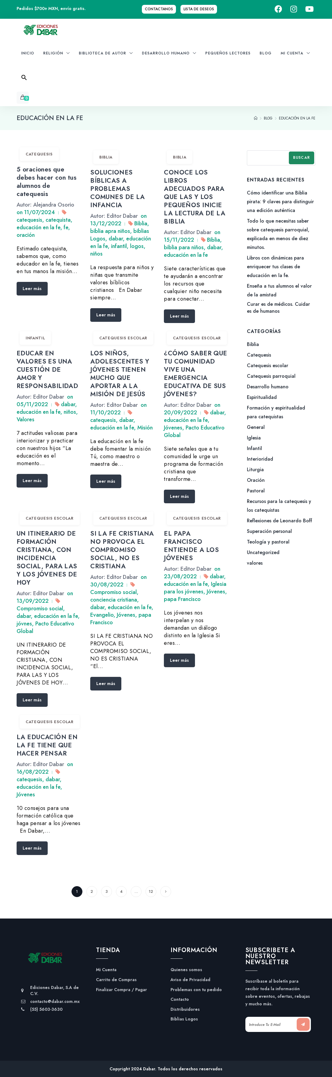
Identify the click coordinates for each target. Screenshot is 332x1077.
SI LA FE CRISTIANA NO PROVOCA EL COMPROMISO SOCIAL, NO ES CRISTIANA (122, 550)
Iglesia (254, 437)
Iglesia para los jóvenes (195, 588)
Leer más (32, 289)
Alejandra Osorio (53, 205)
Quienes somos (186, 970)
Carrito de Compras (116, 980)
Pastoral (256, 490)
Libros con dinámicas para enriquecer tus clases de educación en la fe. (275, 266)
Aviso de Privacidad (190, 980)
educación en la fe (38, 227)
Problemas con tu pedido (196, 990)
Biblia (106, 157)
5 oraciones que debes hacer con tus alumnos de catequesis (46, 181)
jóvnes (24, 624)
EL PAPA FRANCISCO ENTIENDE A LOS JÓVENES (191, 546)
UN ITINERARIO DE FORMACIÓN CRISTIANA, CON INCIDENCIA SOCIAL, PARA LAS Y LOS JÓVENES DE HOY (47, 558)
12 (151, 891)
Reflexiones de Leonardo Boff (279, 520)
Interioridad (260, 458)
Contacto (180, 999)
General (256, 427)
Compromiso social (40, 608)
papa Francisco (182, 599)
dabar (116, 239)
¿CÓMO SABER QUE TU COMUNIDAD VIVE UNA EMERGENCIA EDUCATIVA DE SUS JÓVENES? (195, 374)
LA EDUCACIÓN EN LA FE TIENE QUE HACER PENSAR (47, 745)
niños (96, 254)
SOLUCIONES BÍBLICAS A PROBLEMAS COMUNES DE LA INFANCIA (117, 189)
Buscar (301, 157)
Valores (25, 419)
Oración (256, 480)
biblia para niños (184, 247)
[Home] (255, 118)
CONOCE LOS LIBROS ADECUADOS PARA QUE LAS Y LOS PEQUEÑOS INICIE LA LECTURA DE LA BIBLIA (194, 197)
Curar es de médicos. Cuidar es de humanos (278, 307)
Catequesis (39, 154)
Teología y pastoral (268, 541)
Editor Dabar (122, 216)
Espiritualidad (262, 397)
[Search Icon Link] (24, 79)
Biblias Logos (184, 1019)
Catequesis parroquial (271, 376)
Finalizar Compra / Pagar (121, 990)
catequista (58, 220)
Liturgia (255, 469)
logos (137, 246)
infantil (119, 246)
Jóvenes (173, 428)
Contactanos (159, 9)
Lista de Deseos (199, 9)
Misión (145, 428)
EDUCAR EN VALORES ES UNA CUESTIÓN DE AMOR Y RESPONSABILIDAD (47, 369)
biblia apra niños (110, 231)
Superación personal (269, 531)
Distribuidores (185, 1009)
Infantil (35, 338)
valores (255, 563)
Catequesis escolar (123, 338)
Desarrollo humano (268, 386)
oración (26, 235)
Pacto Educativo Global (194, 431)
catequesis (29, 220)
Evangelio (101, 615)
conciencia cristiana (113, 600)
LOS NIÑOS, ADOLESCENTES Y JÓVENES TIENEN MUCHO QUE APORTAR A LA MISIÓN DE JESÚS (119, 374)
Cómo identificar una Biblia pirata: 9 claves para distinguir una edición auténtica (280, 201)
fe (66, 227)
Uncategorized (263, 552)
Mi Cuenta (106, 970)
